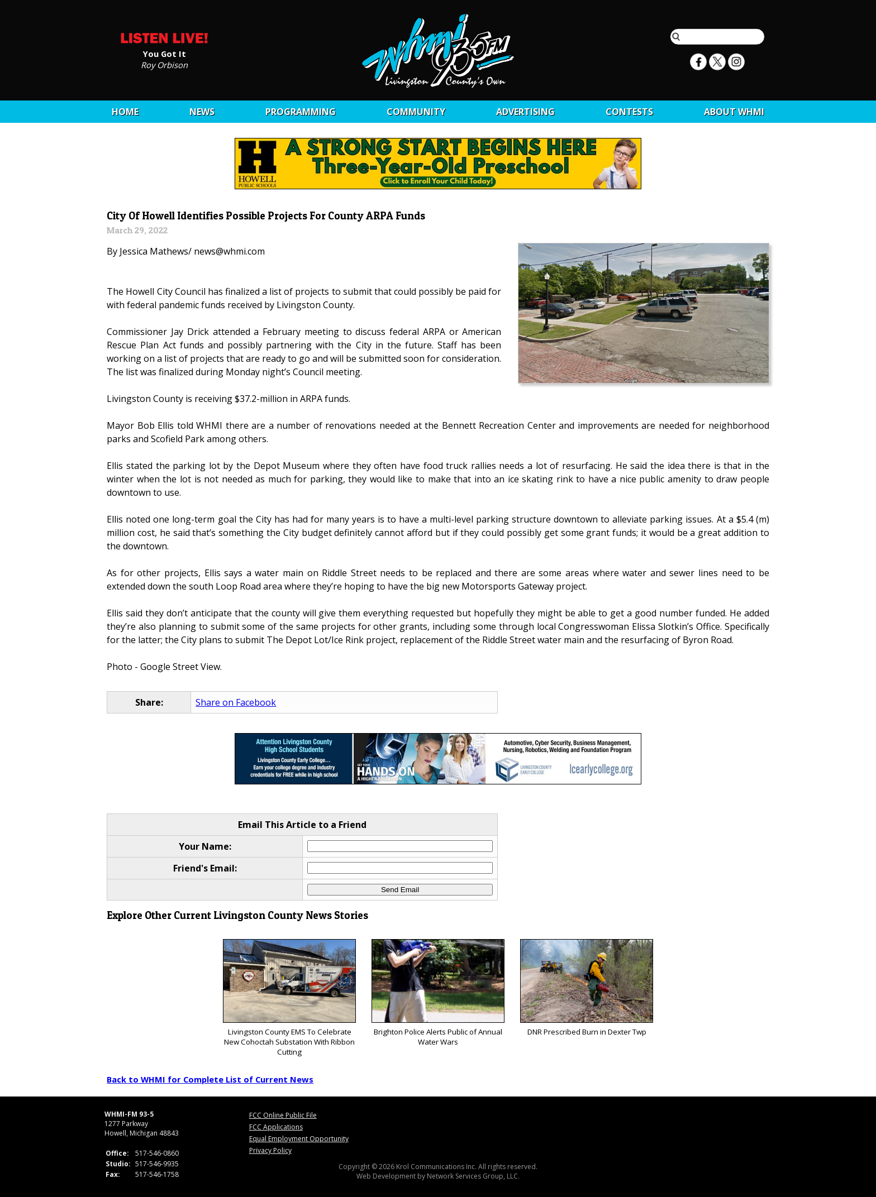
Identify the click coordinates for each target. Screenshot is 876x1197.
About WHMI (734, 112)
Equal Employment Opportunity (299, 1138)
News (202, 112)
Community (416, 112)
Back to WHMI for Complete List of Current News (210, 1079)
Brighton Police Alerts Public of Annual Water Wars (438, 993)
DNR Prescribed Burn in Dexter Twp (586, 988)
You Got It (164, 53)
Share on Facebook (236, 702)
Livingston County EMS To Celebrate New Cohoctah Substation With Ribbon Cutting (289, 998)
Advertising (525, 112)
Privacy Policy (270, 1150)
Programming (300, 112)
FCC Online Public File (283, 1115)
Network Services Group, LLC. (473, 1176)
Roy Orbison (164, 64)
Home (125, 112)
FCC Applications (276, 1127)
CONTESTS (629, 112)
